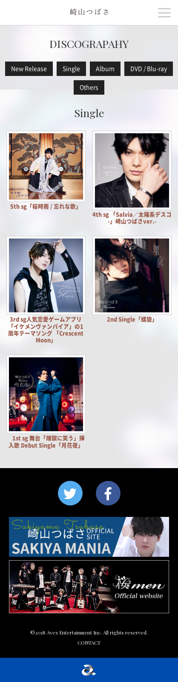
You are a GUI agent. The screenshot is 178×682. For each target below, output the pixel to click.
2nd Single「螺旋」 (132, 319)
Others (89, 87)
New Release (29, 69)
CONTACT (89, 642)
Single (71, 69)
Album (105, 69)
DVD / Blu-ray (148, 69)
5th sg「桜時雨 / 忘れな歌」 (45, 206)
